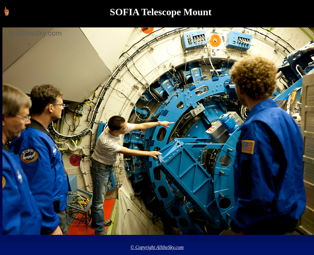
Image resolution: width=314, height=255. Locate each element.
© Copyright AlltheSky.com (157, 247)
